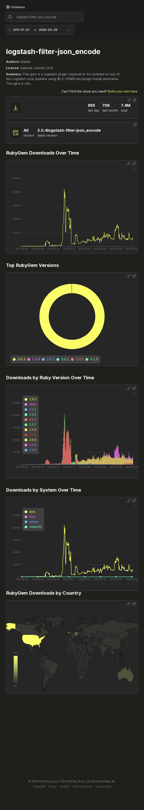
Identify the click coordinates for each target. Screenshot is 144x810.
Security (64, 786)
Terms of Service (82, 786)
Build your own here (122, 91)
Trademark (39, 786)
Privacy (52, 786)
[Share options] (129, 100)
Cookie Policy (103, 786)
